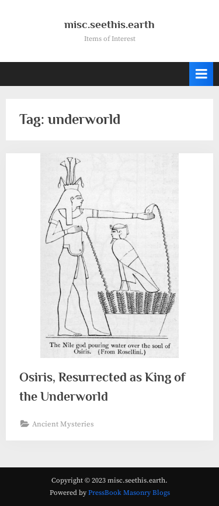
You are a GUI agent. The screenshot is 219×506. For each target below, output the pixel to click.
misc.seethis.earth (109, 24)
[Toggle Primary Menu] (201, 74)
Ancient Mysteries (63, 424)
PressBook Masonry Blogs (129, 492)
